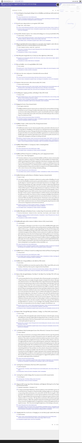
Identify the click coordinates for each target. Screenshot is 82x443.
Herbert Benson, (21, 35)
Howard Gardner (21, 414)
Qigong (36, 98)
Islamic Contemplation (42, 371)
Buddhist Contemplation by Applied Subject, (26, 18)
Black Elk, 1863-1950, (34, 58)
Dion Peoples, (46, 213)
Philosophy (24, 216)
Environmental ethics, (34, 306)
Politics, (50, 269)
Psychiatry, (31, 98)
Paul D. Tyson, (21, 155)
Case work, (26, 322)
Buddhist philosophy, (35, 215)
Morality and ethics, (21, 87)
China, (30, 96)
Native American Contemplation (34, 60)
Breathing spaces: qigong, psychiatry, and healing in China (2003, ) (32, 92)
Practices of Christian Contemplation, (31, 371)
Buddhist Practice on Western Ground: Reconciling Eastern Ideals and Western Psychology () (38, 250)
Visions (26, 59)
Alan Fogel (20, 75)
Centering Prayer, (21, 371)
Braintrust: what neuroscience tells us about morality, (28, 86)
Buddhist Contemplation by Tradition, (30, 118)
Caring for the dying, (26, 138)
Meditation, (20, 38)
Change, (19, 416)
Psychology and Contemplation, (42, 78)
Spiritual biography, (52, 68)
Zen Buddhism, (20, 118)
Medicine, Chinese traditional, (23, 98)
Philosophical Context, (22, 245)
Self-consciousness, (42, 77)
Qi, (34, 98)
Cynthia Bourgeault (22, 366)
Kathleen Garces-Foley (22, 125)
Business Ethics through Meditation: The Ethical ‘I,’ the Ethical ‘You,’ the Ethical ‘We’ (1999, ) (40, 274)
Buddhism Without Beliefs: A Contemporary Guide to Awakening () (32, 144)
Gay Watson (20, 15)
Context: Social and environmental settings (26, 358)
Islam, (50, 368)
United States (43, 38)
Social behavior (51, 87)
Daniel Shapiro (27, 25)
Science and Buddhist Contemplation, (25, 257)
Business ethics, (25, 305)
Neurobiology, (28, 87)
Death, (48, 138)
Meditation (44, 205)
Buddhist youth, (21, 68)
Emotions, (56, 27)
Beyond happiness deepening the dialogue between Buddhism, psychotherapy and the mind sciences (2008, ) (41, 13)
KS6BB (38, 148)
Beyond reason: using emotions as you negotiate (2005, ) (29, 23)
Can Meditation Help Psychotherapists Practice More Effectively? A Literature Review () (39, 330)
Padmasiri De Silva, (33, 213)
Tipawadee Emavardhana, (23, 387)
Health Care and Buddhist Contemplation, (25, 19)
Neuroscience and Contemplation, (39, 89)
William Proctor (28, 35)
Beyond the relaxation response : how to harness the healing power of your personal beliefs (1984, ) (39, 33)
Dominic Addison (21, 332)
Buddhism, (20, 138)
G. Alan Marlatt (21, 223)
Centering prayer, (21, 368)
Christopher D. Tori (33, 387)
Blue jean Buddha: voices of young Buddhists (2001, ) (29, 64)
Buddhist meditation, (35, 204)
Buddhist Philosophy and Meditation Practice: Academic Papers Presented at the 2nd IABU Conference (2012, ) (42, 211)
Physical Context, (21, 78)
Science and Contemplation (23, 30)
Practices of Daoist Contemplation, (54, 99)
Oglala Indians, (58, 58)
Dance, (39, 58)
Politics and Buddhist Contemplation (47, 270)
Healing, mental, (56, 37)
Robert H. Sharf (21, 177)
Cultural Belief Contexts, (22, 40)
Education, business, (51, 322)
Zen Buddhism (37, 117)
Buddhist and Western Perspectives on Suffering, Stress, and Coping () (35, 153)
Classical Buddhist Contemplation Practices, (43, 406)
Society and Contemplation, (23, 120)
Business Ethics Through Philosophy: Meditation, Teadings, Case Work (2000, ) (37, 311)
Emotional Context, (21, 28)
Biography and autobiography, (24, 58)
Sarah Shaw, (40, 213)
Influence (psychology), (38, 417)
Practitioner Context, (21, 359)
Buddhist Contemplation (37, 19)
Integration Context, (21, 99)
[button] (80, 1)
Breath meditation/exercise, (23, 96)
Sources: (4, 5)
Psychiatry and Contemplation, (23, 100)
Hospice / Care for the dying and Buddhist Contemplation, (28, 141)
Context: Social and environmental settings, (42, 27)
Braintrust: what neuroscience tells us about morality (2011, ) (30, 82)
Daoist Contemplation (45, 100)
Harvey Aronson (21, 252)
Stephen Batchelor (22, 146)
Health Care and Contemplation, (35, 100)
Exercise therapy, (53, 96)
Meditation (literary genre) (23, 50)
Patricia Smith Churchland (23, 84)
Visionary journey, (21, 59)
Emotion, (52, 27)
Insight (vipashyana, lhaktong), (37, 409)
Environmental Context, (29, 28)
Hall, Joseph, (53, 49)
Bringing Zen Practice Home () (26, 104)
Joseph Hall (37, 47)
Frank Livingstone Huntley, (23, 47)
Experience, (39, 205)
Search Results (8, 5)
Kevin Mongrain (21, 377)
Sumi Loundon (21, 66)
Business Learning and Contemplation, (46, 325)
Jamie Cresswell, (52, 213)
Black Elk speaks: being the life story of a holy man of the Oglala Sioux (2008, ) (34, 55)
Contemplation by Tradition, (39, 18)
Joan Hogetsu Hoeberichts (23, 106)
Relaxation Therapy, (30, 38)
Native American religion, (50, 58)
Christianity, (27, 368)
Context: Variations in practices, (24, 306)
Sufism (19, 369)
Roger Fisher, (21, 25)
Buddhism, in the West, (26, 204)
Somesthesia (49, 77)
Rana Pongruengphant (29, 155)
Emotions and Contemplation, (51, 28)
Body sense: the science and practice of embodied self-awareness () (32, 73)
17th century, (20, 49)
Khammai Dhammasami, (23, 213)
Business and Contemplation (57, 308)
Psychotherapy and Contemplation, (24, 247)
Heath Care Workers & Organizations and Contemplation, (48, 359)
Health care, (52, 138)
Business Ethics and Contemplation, (45, 308)
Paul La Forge (21, 276)
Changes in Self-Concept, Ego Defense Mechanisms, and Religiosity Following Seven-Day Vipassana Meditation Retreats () (41, 384)
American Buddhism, (55, 171)
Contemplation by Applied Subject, (40, 28)
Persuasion (48, 417)
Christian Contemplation (32, 52)
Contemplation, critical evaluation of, (46, 204)
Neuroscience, (40, 87)
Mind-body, (37, 77)
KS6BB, (57, 49)
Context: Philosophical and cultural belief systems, (43, 37)
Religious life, (45, 68)
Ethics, (58, 86)
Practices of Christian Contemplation (30, 380)
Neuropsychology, (34, 87)
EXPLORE (75, 1)
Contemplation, (42, 215)
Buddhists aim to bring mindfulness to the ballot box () (30, 261)
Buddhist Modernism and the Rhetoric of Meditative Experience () (34, 175)
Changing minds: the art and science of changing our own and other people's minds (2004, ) (37, 412)
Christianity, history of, (27, 49)
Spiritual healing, (37, 38)
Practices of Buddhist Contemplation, (24, 409)
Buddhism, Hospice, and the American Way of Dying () (31, 123)
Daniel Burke (20, 262)
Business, (20, 305)
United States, (55, 269)
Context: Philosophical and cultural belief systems (27, 17)
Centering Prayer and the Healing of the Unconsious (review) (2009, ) (35, 375)
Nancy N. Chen (21, 94)
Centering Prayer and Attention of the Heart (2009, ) (31, 364)
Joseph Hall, (32, 47)
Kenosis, (52, 368)
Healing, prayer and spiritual (35, 379)
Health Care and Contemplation (45, 40)
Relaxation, (24, 38)
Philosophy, (45, 87)
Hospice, (55, 138)
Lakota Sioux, (43, 58)
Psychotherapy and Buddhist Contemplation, (53, 18)
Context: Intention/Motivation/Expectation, (26, 27)
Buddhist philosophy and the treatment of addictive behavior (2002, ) (34, 221)
